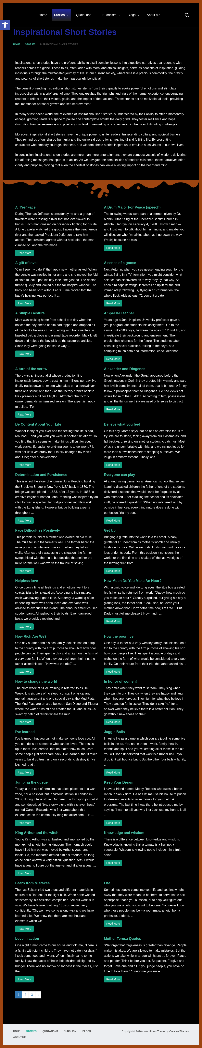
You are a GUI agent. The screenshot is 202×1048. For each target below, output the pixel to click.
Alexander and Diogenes (124, 369)
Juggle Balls (114, 732)
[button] (5, 25)
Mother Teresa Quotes (122, 939)
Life (107, 883)
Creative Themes (179, 1031)
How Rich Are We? (30, 636)
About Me (153, 15)
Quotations (85, 15)
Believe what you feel (122, 424)
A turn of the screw (31, 369)
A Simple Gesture (29, 313)
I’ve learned (25, 732)
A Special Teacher (119, 313)
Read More (24, 253)
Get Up (110, 530)
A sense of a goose (120, 263)
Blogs (134, 15)
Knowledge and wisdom (124, 833)
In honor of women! (120, 681)
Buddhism (111, 15)
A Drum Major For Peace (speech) (132, 207)
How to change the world (36, 681)
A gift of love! (26, 263)
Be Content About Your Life (38, 424)
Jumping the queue (31, 782)
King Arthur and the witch (36, 833)
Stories (61, 15)
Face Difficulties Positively (37, 530)
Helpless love (26, 581)
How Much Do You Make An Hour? (133, 581)
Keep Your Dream (118, 782)
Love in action (27, 939)
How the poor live (118, 636)
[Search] (187, 15)
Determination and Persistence (41, 475)
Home (43, 15)
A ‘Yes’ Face (25, 207)
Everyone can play (119, 475)
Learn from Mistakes (32, 883)
